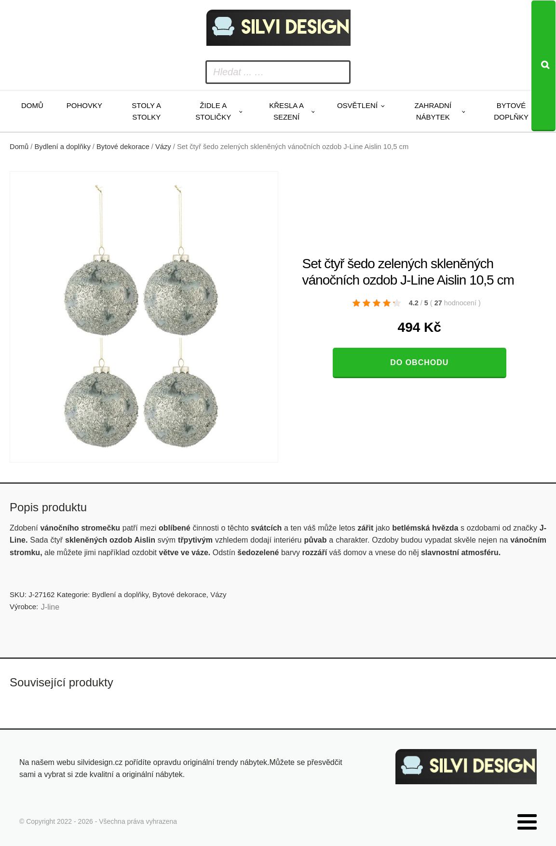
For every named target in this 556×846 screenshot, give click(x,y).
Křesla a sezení (286, 111)
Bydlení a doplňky (63, 146)
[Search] (543, 65)
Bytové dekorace (122, 146)
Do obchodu (419, 362)
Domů (32, 105)
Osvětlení (357, 105)
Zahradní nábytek (432, 111)
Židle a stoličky (213, 111)
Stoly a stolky (146, 111)
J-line (50, 607)
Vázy (163, 146)
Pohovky (84, 105)
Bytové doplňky (511, 111)
